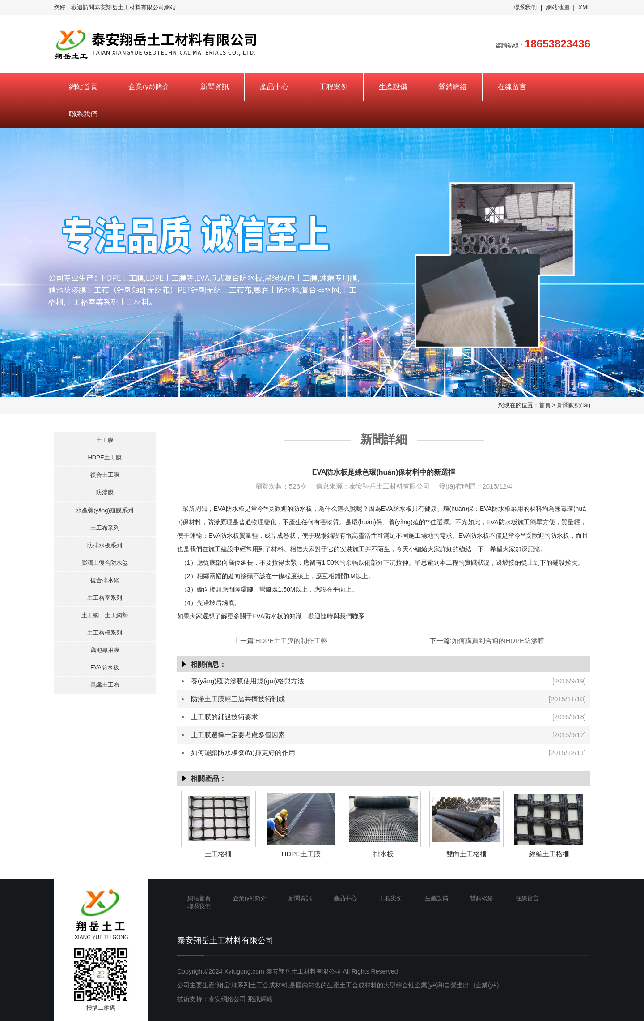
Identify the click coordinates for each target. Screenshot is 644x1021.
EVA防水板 (104, 667)
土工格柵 (218, 854)
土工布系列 (104, 527)
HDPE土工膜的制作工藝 (291, 640)
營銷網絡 (452, 86)
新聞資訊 (214, 86)
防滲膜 (105, 492)
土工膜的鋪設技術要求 (224, 717)
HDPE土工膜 (104, 457)
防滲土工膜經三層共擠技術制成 (238, 699)
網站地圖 (557, 7)
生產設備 (393, 86)
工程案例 (333, 86)
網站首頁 (83, 86)
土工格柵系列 (104, 632)
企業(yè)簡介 (148, 86)
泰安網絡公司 (227, 999)
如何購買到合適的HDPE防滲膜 (498, 640)
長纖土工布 (104, 685)
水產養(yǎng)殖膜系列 (104, 510)
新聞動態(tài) (573, 405)
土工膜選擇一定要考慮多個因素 (238, 734)
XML (584, 7)
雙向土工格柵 (466, 854)
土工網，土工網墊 (104, 615)
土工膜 (105, 440)
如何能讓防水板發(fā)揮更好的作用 (243, 752)
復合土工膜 (104, 475)
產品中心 (274, 86)
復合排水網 (104, 580)
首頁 (545, 405)
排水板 (383, 854)
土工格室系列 (104, 597)
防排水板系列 (104, 545)
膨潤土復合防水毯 (104, 562)
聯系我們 (525, 7)
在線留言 (512, 86)
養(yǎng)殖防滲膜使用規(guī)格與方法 (247, 681)
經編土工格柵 (549, 854)
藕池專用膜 (104, 650)
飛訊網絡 (260, 999)
